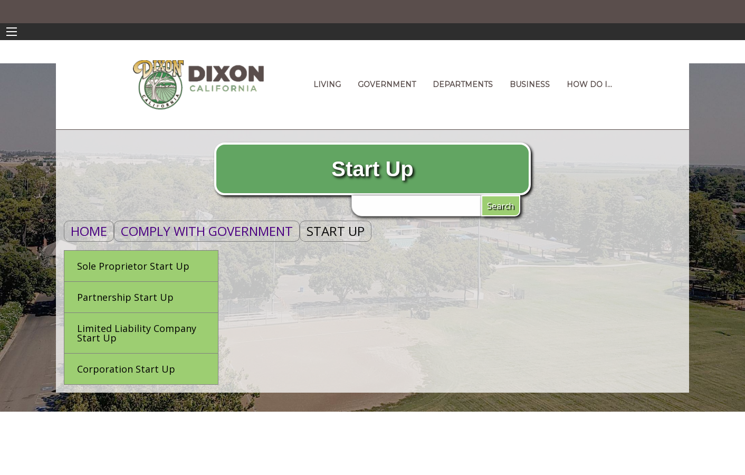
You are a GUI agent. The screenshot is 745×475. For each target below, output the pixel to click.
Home (89, 231)
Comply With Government (207, 231)
